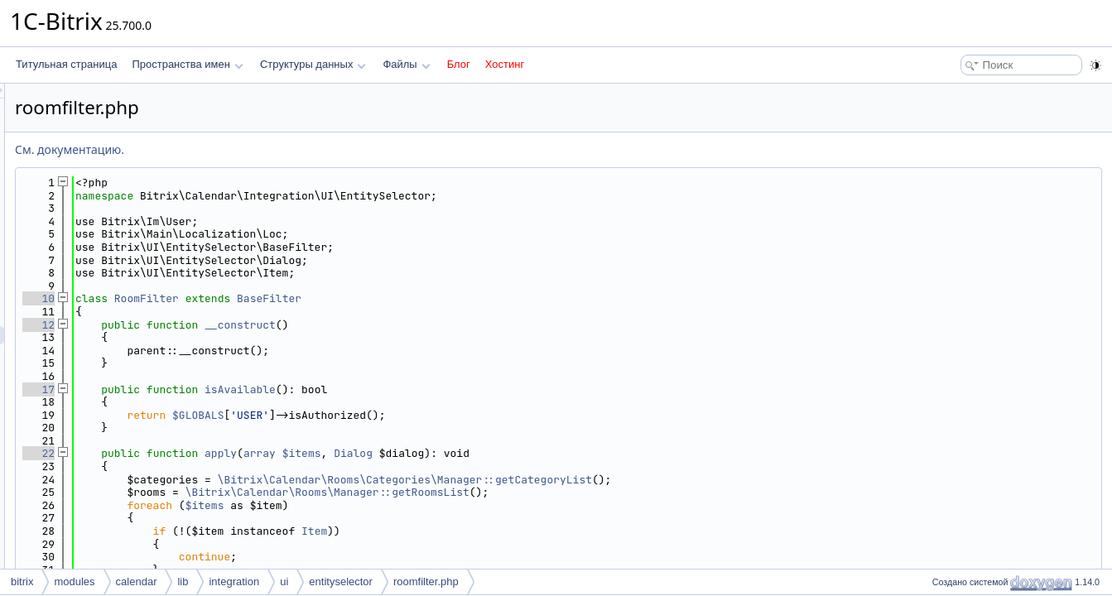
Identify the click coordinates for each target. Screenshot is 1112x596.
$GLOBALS (405, 415)
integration (234, 581)
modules (74, 581)
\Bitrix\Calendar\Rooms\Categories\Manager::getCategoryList (612, 480)
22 (245, 453)
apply (428, 453)
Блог (458, 64)
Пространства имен (187, 64)
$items (508, 453)
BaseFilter (476, 298)
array (466, 453)
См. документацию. (276, 149)
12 (245, 325)
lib (182, 581)
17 (245, 389)
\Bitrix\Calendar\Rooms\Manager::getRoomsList (534, 492)
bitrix (22, 581)
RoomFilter (353, 298)
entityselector (341, 581)
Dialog (560, 453)
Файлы (406, 64)
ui (284, 581)
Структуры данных (313, 64)
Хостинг (504, 64)
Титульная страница (66, 64)
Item (521, 531)
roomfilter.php (426, 581)
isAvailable (447, 389)
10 (245, 298)
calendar (136, 581)
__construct (447, 325)
